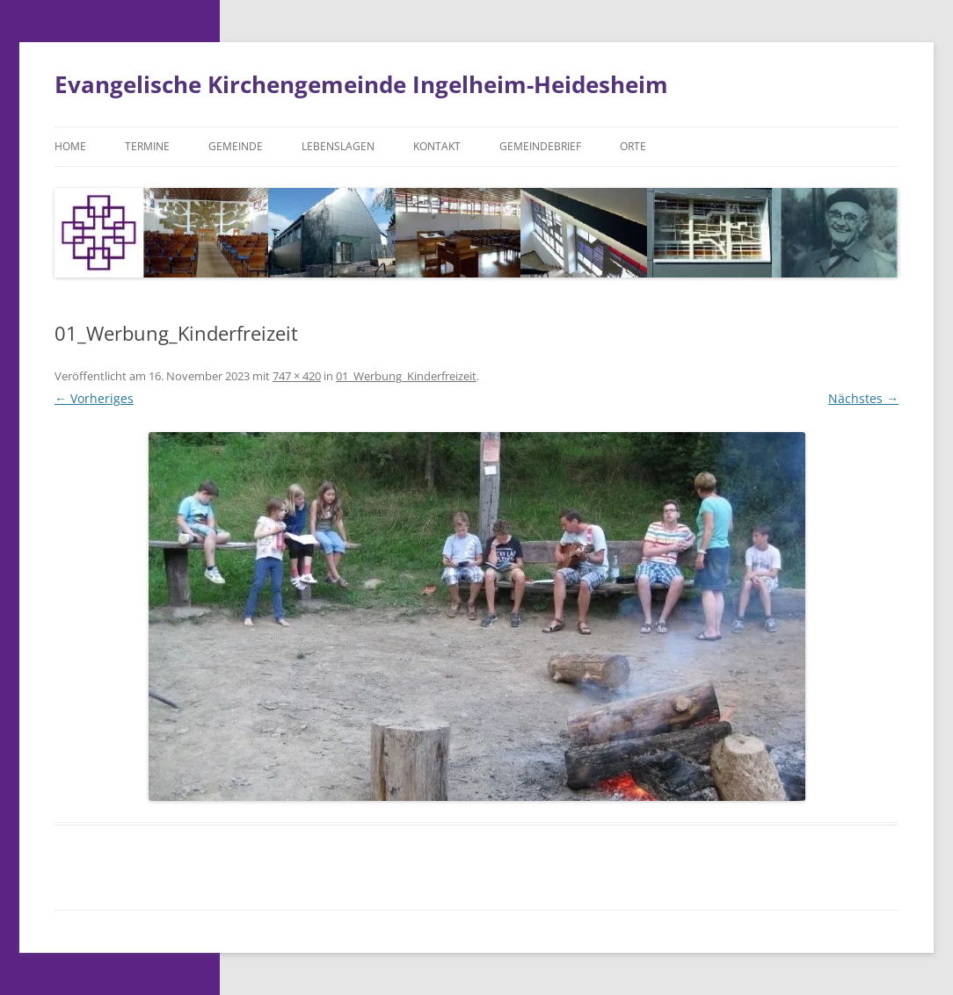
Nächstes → (863, 398)
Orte (633, 146)
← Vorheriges (94, 398)
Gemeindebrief (540, 146)
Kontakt (437, 146)
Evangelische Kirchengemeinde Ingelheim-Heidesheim (361, 84)
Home (70, 146)
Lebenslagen (338, 146)
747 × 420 (297, 376)
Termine (147, 146)
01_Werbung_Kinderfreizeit (406, 376)
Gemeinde (235, 146)
